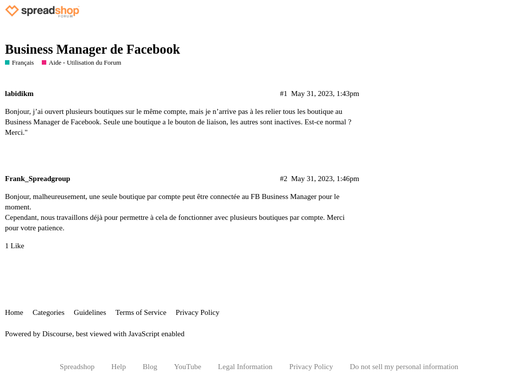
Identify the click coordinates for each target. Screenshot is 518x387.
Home (14, 312)
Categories (48, 312)
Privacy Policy (197, 312)
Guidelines (90, 312)
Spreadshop (77, 367)
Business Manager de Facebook (92, 49)
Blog (150, 367)
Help (118, 367)
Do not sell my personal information (404, 367)
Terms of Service (140, 312)
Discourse (57, 334)
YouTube (188, 367)
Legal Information (245, 367)
